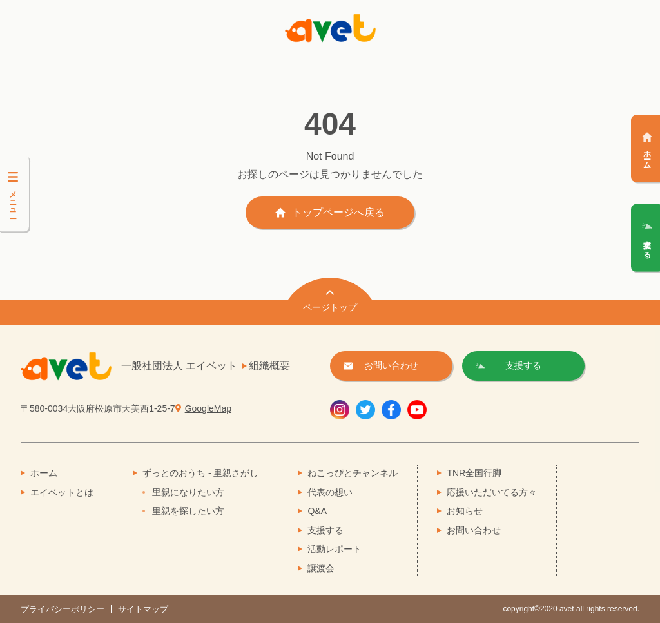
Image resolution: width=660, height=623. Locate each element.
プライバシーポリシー (62, 609)
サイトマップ (143, 609)
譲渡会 (321, 568)
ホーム (43, 473)
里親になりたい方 (188, 492)
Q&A (317, 511)
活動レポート (334, 549)
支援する (325, 530)
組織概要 (269, 365)
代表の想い (330, 492)
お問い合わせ (474, 530)
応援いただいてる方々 (492, 492)
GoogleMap (208, 408)
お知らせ (465, 511)
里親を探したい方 (188, 511)
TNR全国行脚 (474, 473)
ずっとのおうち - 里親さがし (200, 473)
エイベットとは (61, 492)
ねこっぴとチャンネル (352, 473)
